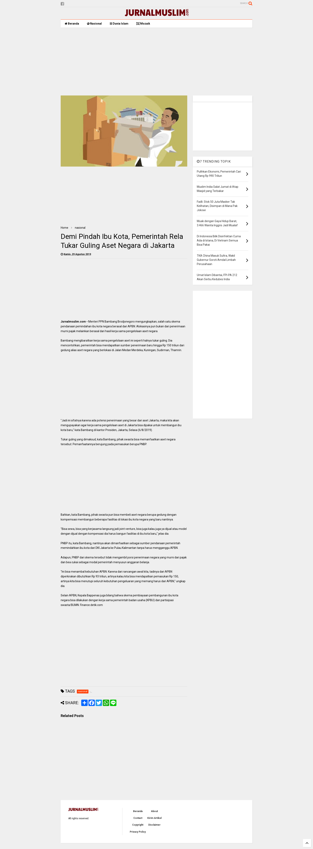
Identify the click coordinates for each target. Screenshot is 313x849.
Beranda (72, 23)
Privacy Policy (138, 831)
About (154, 811)
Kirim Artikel (154, 818)
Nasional (94, 23)
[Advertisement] (156, 61)
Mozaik (143, 23)
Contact (137, 818)
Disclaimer (154, 824)
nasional (80, 227)
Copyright (137, 824)
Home (64, 227)
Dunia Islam (119, 23)
